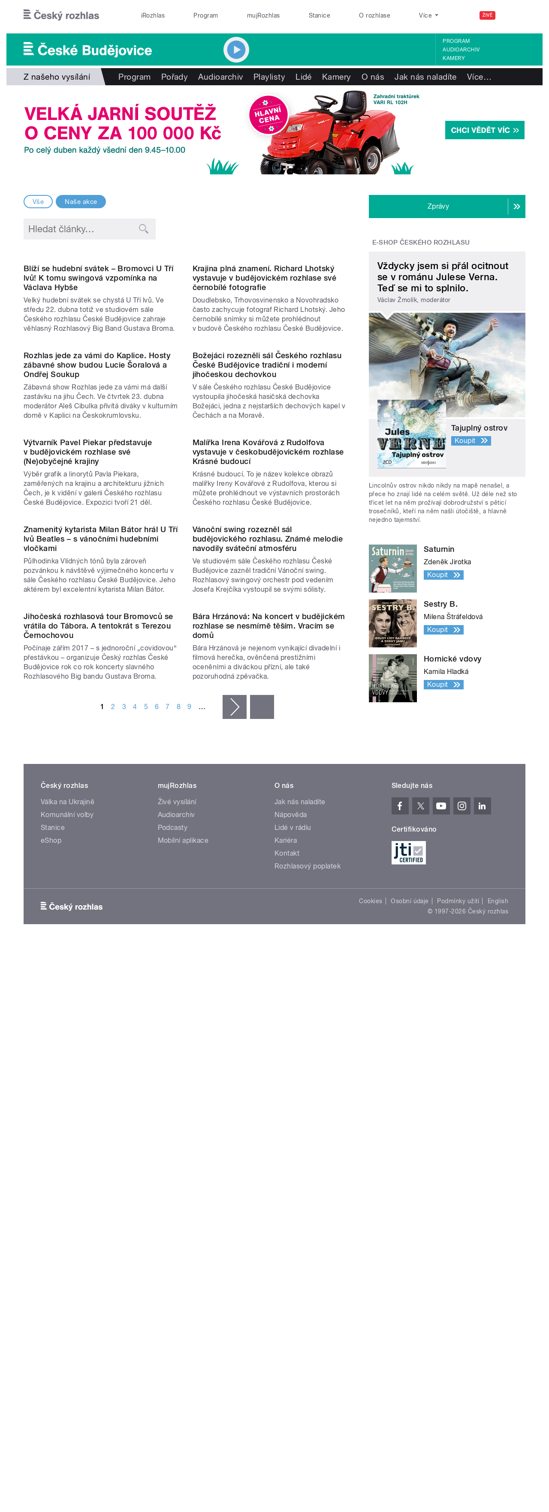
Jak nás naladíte (426, 76)
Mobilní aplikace (183, 1272)
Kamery (454, 58)
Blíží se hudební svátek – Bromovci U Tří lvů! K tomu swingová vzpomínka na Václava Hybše (98, 365)
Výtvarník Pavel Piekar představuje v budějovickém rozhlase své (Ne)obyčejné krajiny (88, 713)
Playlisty (269, 76)
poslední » (262, 1143)
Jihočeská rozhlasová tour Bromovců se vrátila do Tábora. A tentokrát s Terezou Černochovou (98, 1061)
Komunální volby (67, 1247)
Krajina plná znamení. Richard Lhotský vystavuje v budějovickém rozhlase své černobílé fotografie (265, 365)
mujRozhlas (263, 15)
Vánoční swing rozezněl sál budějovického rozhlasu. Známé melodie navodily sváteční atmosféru (268, 887)
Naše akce (81, 202)
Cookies (370, 1332)
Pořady (174, 76)
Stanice (319, 15)
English (498, 1332)
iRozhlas (153, 15)
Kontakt (286, 1285)
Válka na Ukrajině (67, 1234)
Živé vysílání (177, 1234)
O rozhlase (374, 15)
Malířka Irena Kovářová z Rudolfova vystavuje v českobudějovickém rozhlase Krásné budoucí (268, 713)
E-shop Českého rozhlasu (421, 242)
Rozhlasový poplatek (307, 1298)
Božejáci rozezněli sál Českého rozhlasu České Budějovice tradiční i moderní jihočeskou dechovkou (267, 539)
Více (479, 76)
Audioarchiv (461, 50)
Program (205, 15)
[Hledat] (513, 15)
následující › (235, 1143)
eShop (51, 1272)
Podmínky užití (458, 1332)
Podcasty (173, 1259)
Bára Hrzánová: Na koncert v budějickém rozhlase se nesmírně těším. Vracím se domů (269, 1061)
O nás (373, 76)
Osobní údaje (410, 1332)
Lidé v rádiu (292, 1259)
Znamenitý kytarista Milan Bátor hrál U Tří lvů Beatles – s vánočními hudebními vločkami (101, 887)
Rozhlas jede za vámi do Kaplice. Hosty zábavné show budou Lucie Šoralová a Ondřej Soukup (97, 539)
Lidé (304, 76)
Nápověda (290, 1247)
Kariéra (285, 1272)
